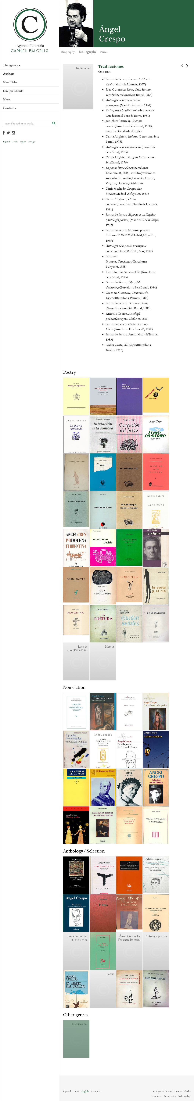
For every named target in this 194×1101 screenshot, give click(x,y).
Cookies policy (184, 1096)
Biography (68, 52)
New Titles (10, 82)
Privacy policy (170, 1096)
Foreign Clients (13, 91)
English (23, 141)
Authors (8, 74)
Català (15, 141)
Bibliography (87, 52)
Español (6, 141)
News (6, 99)
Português (32, 141)
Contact (9, 108)
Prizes (104, 52)
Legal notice (156, 1096)
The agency (11, 65)
